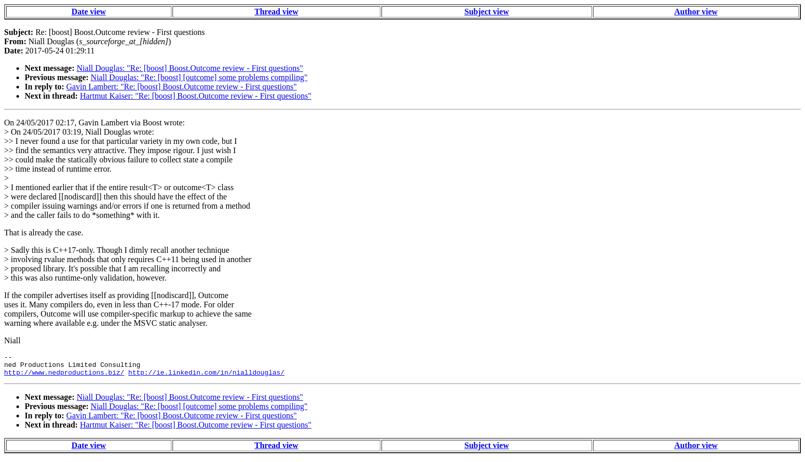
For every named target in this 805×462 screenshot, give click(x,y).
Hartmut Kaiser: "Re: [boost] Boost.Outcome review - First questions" (196, 95)
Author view (696, 11)
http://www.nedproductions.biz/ (64, 376)
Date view (88, 11)
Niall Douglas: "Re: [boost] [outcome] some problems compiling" (199, 77)
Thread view (276, 11)
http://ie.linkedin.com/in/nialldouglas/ (206, 376)
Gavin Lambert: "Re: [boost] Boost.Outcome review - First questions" (181, 86)
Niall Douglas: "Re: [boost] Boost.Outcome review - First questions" (189, 68)
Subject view (487, 11)
